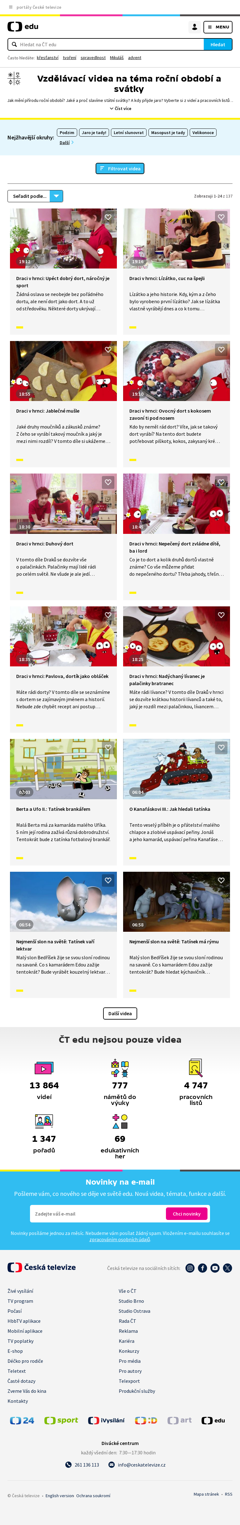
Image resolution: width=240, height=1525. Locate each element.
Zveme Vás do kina (27, 1391)
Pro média (130, 1361)
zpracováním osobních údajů (119, 1239)
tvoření (69, 57)
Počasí (15, 1311)
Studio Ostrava (134, 1311)
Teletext (17, 1371)
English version (60, 1495)
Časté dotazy (21, 1381)
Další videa (120, 1013)
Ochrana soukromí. (93, 1495)
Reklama (128, 1331)
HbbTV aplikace (24, 1321)
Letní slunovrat (129, 132)
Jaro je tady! (94, 132)
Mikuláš (117, 57)
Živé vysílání (20, 1291)
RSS (228, 1494)
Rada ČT (127, 1321)
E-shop (15, 1351)
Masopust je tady (168, 132)
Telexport (129, 1381)
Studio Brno (131, 1301)
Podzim (67, 132)
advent (134, 57)
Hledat (218, 44)
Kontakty (18, 1401)
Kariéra (126, 1341)
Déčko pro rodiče (25, 1361)
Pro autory (130, 1371)
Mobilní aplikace (25, 1331)
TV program (20, 1301)
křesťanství (47, 57)
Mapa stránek (206, 1494)
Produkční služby (137, 1391)
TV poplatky (20, 1341)
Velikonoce (203, 132)
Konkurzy (129, 1351)
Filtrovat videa (124, 168)
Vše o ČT (128, 1291)
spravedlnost (93, 57)
